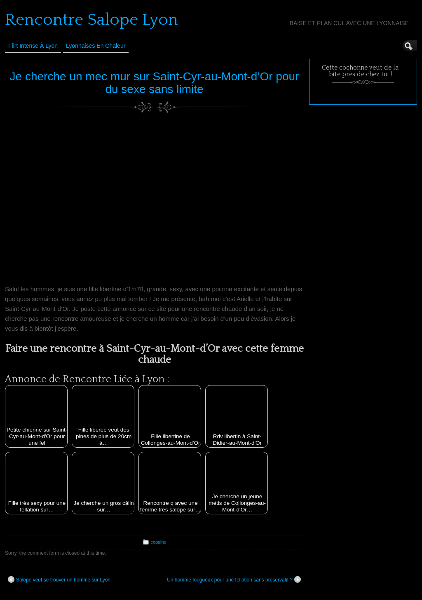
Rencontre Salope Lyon (91, 20)
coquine (158, 541)
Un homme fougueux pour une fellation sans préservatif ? (234, 579)
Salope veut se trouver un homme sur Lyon (59, 579)
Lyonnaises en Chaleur (95, 45)
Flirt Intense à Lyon (33, 45)
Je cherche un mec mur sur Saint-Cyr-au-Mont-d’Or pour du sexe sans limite (154, 83)
